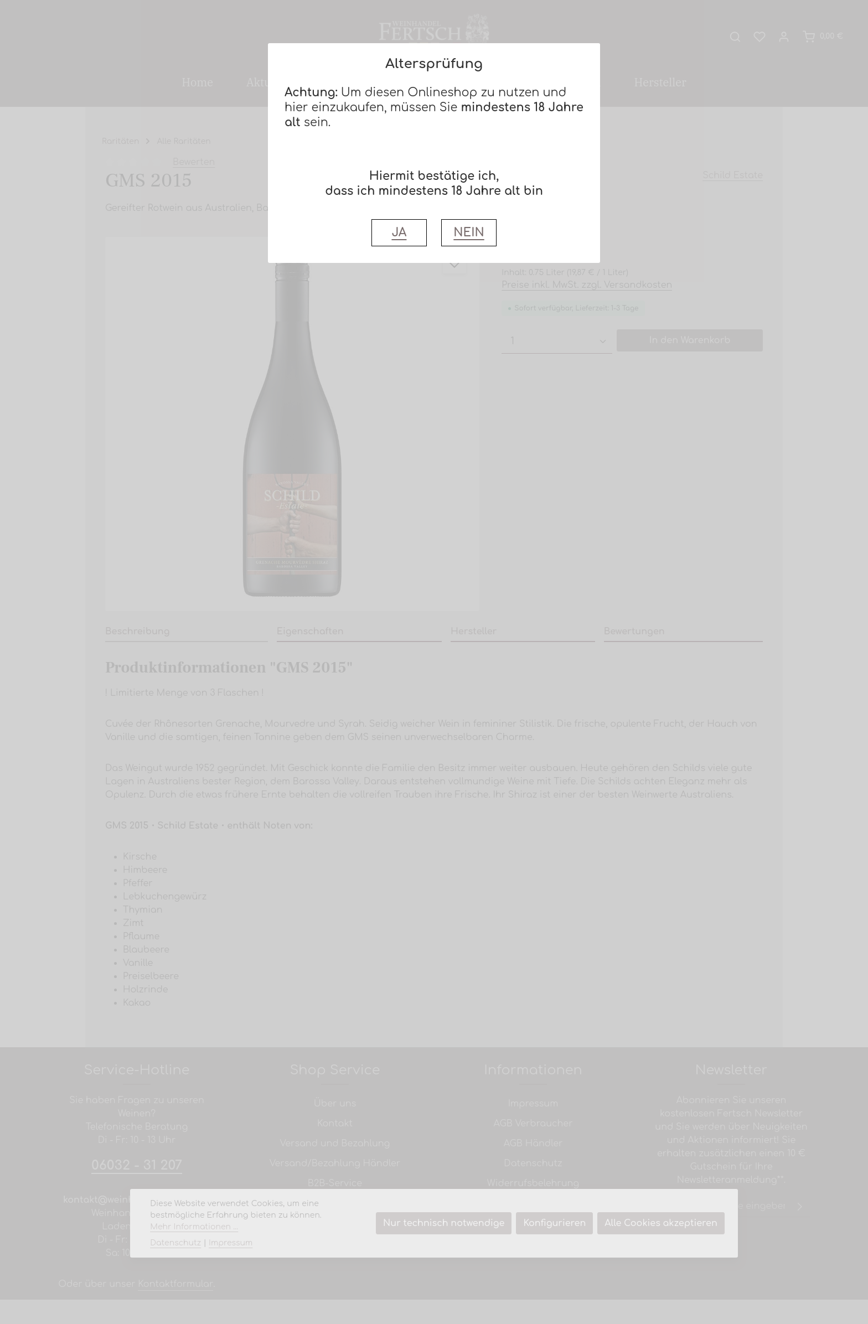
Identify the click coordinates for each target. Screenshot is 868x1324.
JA (398, 232)
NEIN (468, 232)
